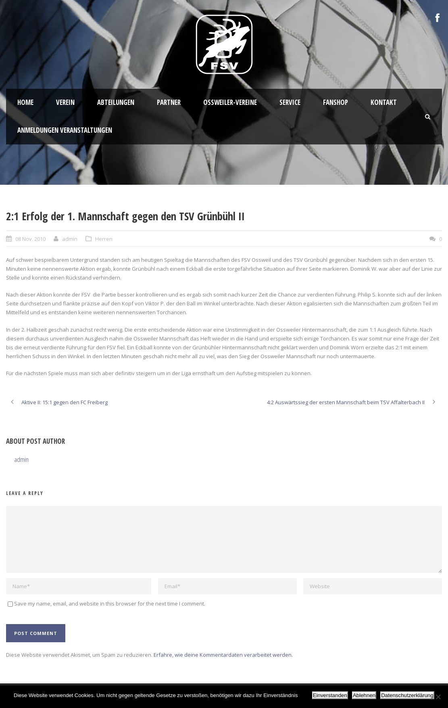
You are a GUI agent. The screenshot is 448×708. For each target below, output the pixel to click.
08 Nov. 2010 (30, 238)
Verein (65, 102)
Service (289, 102)
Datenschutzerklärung (407, 695)
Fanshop (335, 102)
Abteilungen (115, 102)
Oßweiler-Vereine (230, 102)
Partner (169, 102)
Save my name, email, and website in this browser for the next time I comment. (109, 603)
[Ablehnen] (438, 697)
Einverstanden (330, 695)
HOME (25, 102)
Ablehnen (364, 695)
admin (69, 238)
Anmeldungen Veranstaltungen (64, 130)
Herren (104, 238)
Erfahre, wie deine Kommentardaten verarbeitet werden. (223, 654)
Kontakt (384, 102)
